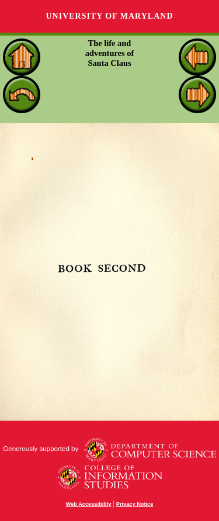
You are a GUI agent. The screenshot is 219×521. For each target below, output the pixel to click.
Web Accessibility (89, 504)
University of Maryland (109, 16)
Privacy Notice (135, 504)
